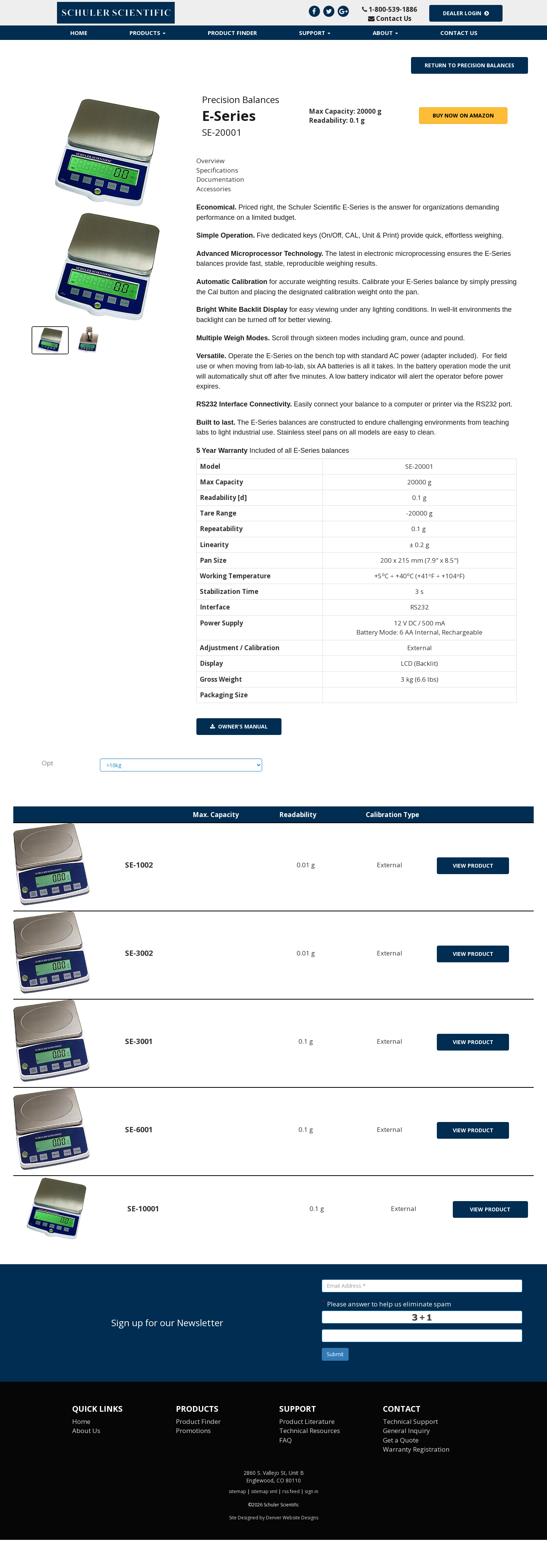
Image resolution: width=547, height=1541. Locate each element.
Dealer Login (466, 13)
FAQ (285, 1441)
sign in (311, 1492)
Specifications (217, 170)
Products (148, 33)
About (385, 33)
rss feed (291, 1492)
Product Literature (307, 1422)
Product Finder (232, 33)
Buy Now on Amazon (463, 115)
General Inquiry (407, 1431)
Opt (47, 764)
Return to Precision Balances (469, 65)
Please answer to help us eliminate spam (386, 1304)
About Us (86, 1431)
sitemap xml (264, 1492)
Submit (335, 1355)
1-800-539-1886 (389, 9)
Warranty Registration (416, 1450)
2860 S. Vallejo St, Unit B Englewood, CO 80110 (273, 1477)
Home (78, 33)
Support (314, 33)
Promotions (194, 1431)
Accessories (213, 188)
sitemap (237, 1492)
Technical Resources (310, 1431)
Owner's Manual (239, 727)
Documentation (220, 179)
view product (473, 866)
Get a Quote (401, 1441)
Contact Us (389, 18)
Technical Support (411, 1422)
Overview (210, 160)
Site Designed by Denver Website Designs (273, 1519)
